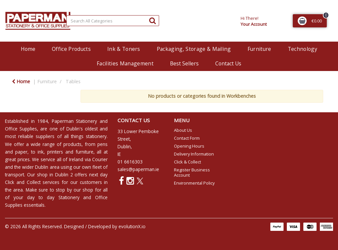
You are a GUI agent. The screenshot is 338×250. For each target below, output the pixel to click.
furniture (84, 152)
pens (102, 144)
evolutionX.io (132, 226)
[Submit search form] (152, 20)
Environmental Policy (194, 183)
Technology (302, 49)
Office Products (71, 49)
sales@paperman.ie (138, 169)
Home (28, 49)
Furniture (259, 49)
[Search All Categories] (112, 20)
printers (55, 152)
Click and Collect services (32, 182)
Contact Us (228, 63)
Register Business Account (192, 172)
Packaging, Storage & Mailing (194, 49)
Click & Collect (187, 162)
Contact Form (187, 138)
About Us (183, 130)
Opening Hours (189, 146)
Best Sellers (184, 63)
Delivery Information (194, 154)
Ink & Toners (123, 49)
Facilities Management (125, 63)
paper (21, 152)
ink (41, 152)
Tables (73, 81)
